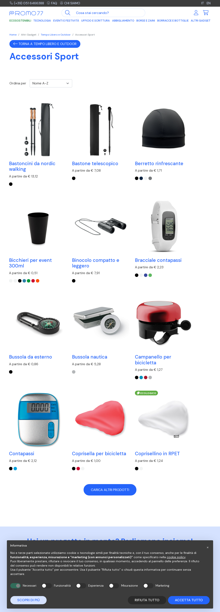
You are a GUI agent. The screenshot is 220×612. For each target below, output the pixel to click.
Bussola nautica (181, 238)
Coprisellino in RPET (186, 323)
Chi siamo (70, 3)
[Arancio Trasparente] (192, 173)
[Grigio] (127, 173)
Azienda (170, 534)
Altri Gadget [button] (201, 21)
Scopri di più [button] (28, 600)
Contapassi (73, 323)
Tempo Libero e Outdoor (56, 34)
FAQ (52, 3)
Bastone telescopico (84, 152)
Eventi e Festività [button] (66, 21)
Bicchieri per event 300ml (185, 155)
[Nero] (11, 173)
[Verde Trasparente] (183, 173)
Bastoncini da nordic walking (32, 155)
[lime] (76, 258)
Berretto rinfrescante (127, 155)
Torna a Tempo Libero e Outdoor (44, 44)
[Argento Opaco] (166, 252)
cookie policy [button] (176, 557)
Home (13, 34)
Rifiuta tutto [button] (147, 600)
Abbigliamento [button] (123, 21)
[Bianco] (123, 173)
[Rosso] (20, 344)
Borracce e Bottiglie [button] (173, 21)
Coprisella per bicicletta (128, 326)
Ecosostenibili (20, 21)
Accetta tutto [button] (189, 600)
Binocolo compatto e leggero (31, 240)
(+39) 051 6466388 (26, 3)
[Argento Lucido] (24, 344)
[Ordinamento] (51, 83)
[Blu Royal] (71, 258)
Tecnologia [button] (42, 21)
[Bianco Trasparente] (166, 173)
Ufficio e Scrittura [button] (95, 21)
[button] (207, 547)
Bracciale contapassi (73, 240)
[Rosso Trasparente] (188, 173)
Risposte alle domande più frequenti (133, 536)
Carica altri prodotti (110, 365)
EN (208, 3)
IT (202, 3)
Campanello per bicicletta (27, 326)
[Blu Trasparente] (179, 173)
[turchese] (67, 338)
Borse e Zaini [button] (145, 21)
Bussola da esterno (134, 238)
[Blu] (119, 173)
